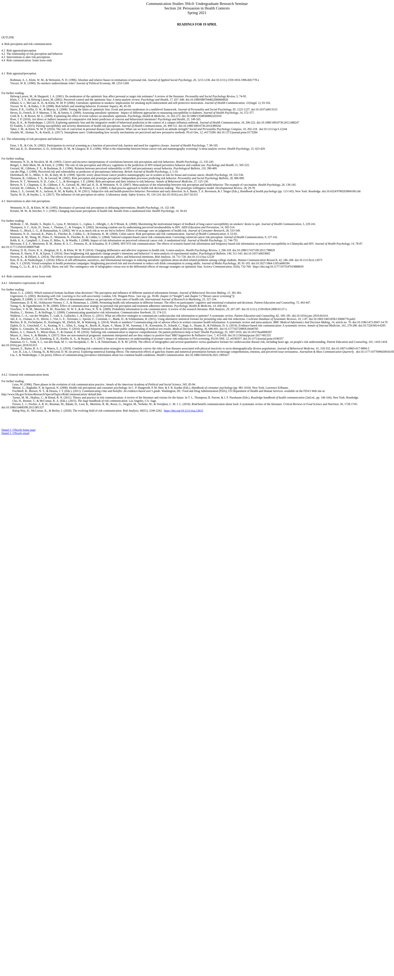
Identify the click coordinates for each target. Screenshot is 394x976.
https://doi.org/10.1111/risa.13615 (183, 410)
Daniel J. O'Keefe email (15, 433)
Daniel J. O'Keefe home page (18, 429)
